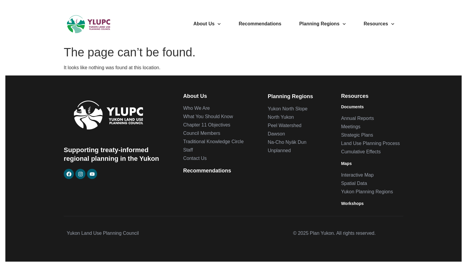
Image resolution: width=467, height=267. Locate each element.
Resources (379, 24)
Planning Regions (322, 24)
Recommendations (260, 23)
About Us (207, 24)
